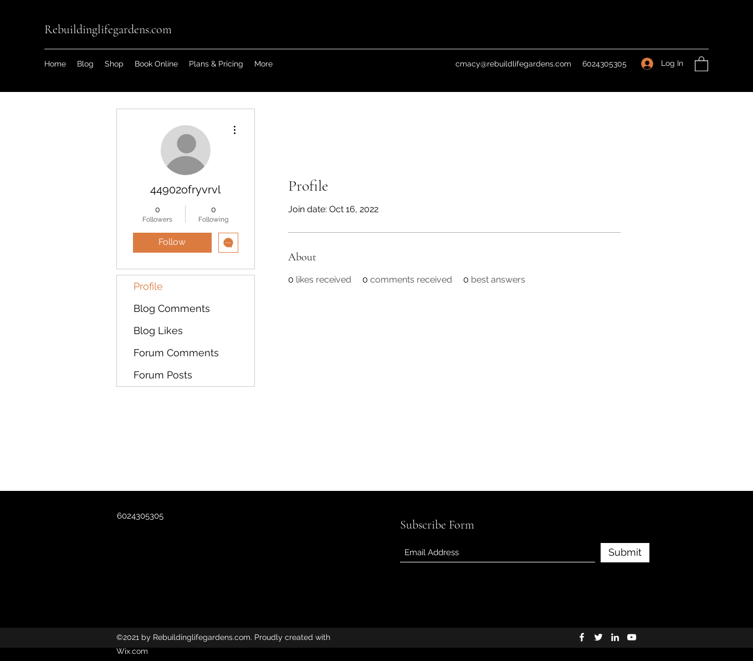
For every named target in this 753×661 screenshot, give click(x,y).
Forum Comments (176, 352)
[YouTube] (631, 637)
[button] (701, 63)
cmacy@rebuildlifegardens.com (513, 63)
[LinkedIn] (615, 637)
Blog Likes (158, 330)
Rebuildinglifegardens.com (108, 29)
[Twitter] (598, 637)
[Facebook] (581, 637)
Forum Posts (163, 375)
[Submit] (625, 552)
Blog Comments (172, 308)
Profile (148, 286)
